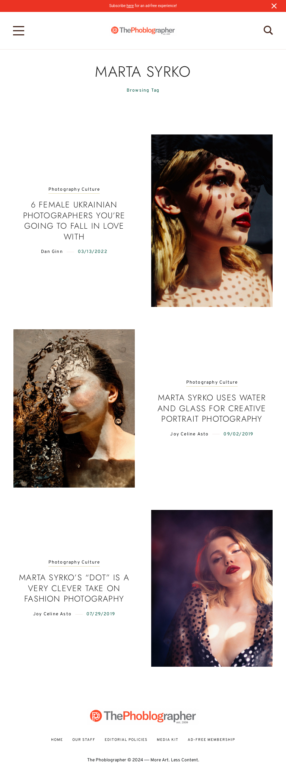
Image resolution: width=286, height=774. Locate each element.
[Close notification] (274, 5)
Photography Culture (74, 190)
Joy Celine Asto (189, 434)
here (130, 6)
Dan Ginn (52, 252)
